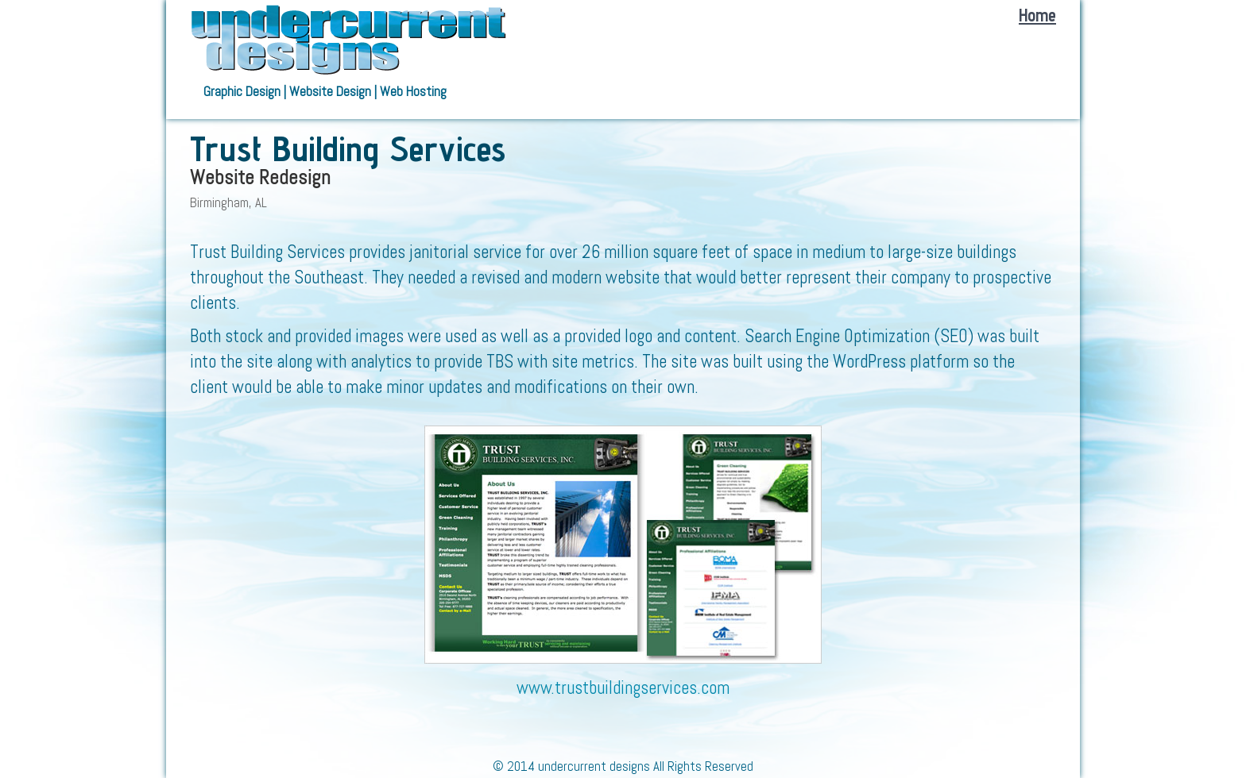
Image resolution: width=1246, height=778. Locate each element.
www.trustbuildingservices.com (623, 687)
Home (1037, 14)
